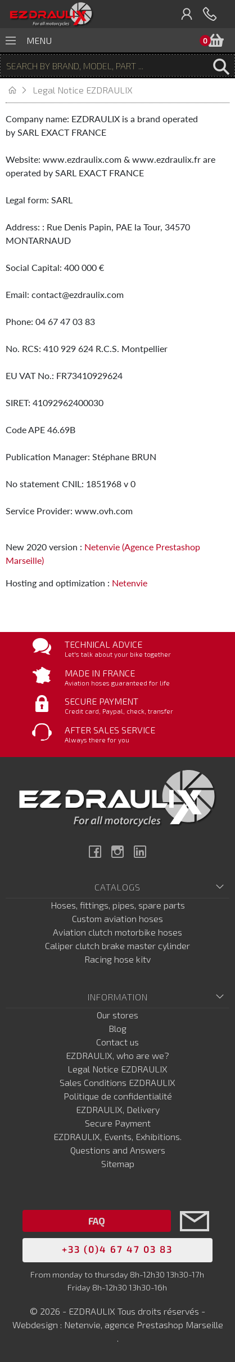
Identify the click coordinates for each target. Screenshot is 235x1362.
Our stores (117, 1014)
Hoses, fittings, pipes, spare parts (118, 905)
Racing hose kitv (117, 959)
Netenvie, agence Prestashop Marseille (143, 1324)
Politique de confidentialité (118, 1096)
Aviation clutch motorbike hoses (117, 932)
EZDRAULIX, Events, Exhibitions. (117, 1136)
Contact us (117, 1041)
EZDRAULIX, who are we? (117, 1055)
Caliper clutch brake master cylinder (117, 945)
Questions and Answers (117, 1150)
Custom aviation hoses (117, 918)
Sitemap (117, 1163)
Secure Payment (118, 1123)
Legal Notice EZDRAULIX (117, 1068)
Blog (117, 1028)
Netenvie (129, 582)
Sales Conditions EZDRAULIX (117, 1082)
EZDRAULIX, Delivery (118, 1109)
